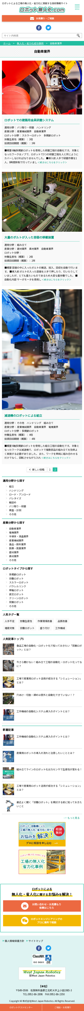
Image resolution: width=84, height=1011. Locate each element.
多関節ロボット (17, 574)
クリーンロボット (18, 598)
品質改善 (62, 621)
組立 (11, 486)
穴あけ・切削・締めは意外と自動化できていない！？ (46, 695)
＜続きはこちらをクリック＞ (52, 162)
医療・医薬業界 (17, 548)
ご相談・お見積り (63, 1007)
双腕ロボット (16, 602)
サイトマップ (35, 941)
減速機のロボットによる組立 (23, 415)
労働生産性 (26, 621)
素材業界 (14, 556)
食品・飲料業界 (17, 544)
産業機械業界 (16, 540)
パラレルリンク (17, 586)
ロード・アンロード (20, 494)
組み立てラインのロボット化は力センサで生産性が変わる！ (49, 769)
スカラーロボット (18, 582)
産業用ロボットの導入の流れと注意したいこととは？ (46, 753)
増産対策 (9, 628)
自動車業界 (15, 528)
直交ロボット (16, 594)
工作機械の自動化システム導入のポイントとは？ (43, 711)
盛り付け (45, 628)
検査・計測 (15, 510)
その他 (12, 514)
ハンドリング (16, 490)
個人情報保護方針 (14, 941)
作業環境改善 (45, 621)
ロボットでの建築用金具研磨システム (29, 120)
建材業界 (14, 552)
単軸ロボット (16, 590)
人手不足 (9, 621)
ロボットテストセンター (21, 1007)
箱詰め (12, 502)
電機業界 (14, 532)
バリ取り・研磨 (17, 506)
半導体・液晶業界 (18, 536)
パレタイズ (15, 498)
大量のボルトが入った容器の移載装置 (29, 237)
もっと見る (73, 817)
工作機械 (60, 628)
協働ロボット (16, 578)
